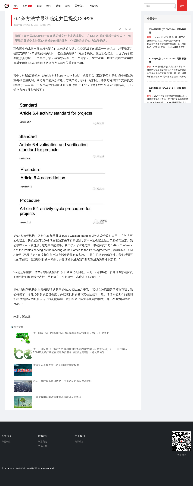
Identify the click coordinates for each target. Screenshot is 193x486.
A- (130, 29)
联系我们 (42, 441)
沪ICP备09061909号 (46, 468)
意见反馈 (42, 446)
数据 (39, 5)
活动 (67, 5)
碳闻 (15, 5)
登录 (182, 5)
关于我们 (79, 5)
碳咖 (58, 5)
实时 (25, 5)
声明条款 (6, 441)
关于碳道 (79, 441)
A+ (121, 29)
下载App (93, 5)
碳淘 (48, 5)
